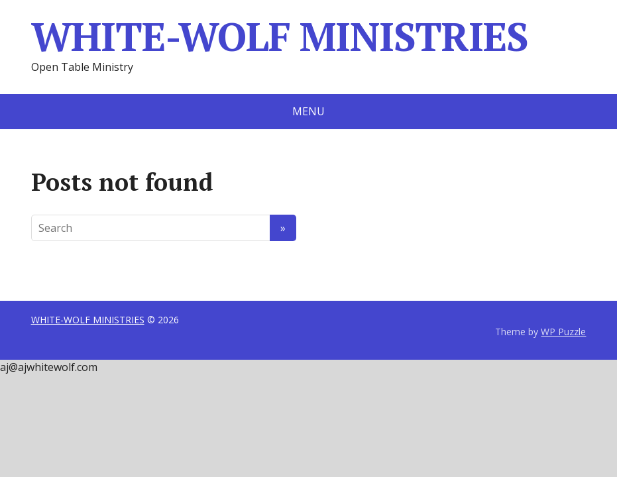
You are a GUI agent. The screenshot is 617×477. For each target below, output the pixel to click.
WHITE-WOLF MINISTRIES (279, 36)
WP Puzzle (563, 331)
